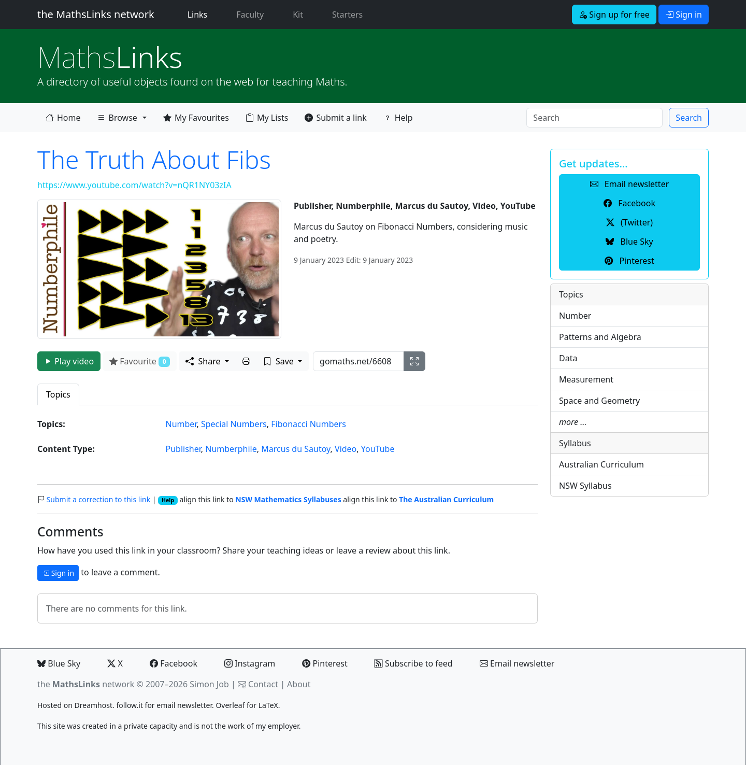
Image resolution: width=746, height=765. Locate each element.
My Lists (267, 117)
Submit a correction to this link (99, 499)
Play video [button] (69, 361)
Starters (347, 14)
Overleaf (230, 705)
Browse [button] (117, 117)
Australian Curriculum (601, 464)
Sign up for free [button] (614, 14)
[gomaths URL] (358, 361)
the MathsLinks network (95, 14)
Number (181, 424)
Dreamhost (93, 705)
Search (689, 117)
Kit (298, 14)
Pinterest (324, 663)
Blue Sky (58, 663)
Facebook (173, 663)
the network (85, 684)
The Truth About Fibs (154, 159)
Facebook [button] (629, 203)
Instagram (249, 663)
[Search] (594, 118)
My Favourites (196, 117)
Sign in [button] (683, 14)
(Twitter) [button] (629, 222)
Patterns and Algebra (600, 337)
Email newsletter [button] (629, 184)
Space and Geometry (599, 400)
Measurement (586, 379)
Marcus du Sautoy (295, 449)
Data (568, 358)
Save (279, 361)
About (298, 684)
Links (200, 14)
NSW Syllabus (585, 485)
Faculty (250, 14)
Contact (263, 684)
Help (398, 117)
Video (345, 449)
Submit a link (335, 117)
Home (63, 117)
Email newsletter (517, 663)
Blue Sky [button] (629, 241)
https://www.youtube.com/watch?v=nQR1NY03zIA (134, 185)
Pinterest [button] (629, 260)
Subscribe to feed (414, 663)
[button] (246, 361)
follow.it (129, 705)
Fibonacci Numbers (308, 424)
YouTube (378, 449)
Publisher (183, 449)
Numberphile (231, 449)
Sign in (58, 573)
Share (203, 361)
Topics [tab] (58, 394)
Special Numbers (234, 424)
